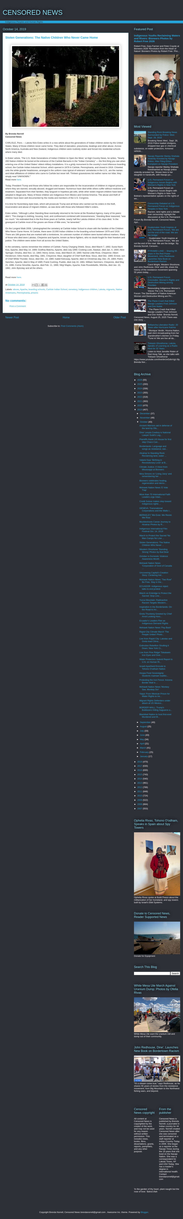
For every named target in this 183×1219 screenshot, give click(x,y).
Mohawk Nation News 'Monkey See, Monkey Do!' (154, 688)
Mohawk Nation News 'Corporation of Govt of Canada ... (155, 566)
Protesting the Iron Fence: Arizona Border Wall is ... (155, 681)
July (142, 731)
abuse (16, 289)
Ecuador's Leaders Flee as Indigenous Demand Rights (153, 622)
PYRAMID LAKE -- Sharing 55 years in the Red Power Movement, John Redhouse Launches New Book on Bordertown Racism (162, 256)
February (144, 752)
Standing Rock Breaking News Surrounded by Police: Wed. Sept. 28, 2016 (162, 135)
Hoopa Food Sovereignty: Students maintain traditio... (153, 674)
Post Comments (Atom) (72, 326)
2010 (140, 795)
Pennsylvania (23, 292)
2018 (140, 761)
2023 (140, 392)
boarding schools (37, 289)
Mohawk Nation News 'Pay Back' (155, 627)
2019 (140, 409)
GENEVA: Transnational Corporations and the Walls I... (155, 509)
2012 (140, 787)
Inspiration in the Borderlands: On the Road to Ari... (155, 608)
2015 (140, 774)
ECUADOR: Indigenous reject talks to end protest (153, 587)
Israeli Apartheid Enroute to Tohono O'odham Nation (152, 667)
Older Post (119, 317)
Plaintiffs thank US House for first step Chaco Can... (155, 440)
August (143, 726)
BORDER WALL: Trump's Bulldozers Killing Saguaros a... (155, 708)
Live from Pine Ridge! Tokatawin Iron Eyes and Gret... (154, 653)
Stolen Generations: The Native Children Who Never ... (154, 543)
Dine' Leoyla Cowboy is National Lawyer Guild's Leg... (154, 433)
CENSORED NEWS (33, 12)
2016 (140, 770)
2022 (140, 397)
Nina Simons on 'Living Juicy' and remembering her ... (155, 475)
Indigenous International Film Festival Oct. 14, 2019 (153, 530)
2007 (140, 808)
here (19, 277)
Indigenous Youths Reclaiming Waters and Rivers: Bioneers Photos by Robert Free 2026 (157, 38)
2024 (140, 388)
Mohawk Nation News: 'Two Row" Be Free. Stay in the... (155, 580)
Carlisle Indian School (56, 289)
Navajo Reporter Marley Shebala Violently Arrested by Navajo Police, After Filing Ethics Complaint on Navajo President (163, 160)
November (145, 417)
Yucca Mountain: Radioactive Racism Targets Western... (153, 601)
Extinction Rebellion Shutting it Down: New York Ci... (154, 646)
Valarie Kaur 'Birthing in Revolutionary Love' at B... (153, 461)
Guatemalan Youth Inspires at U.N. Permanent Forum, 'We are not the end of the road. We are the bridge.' (163, 231)
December (145, 413)
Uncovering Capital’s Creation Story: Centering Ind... (153, 574)
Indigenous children (87, 289)
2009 (140, 800)
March (143, 748)
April (142, 743)
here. (19, 179)
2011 (140, 791)
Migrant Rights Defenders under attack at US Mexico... (154, 702)
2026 (140, 380)
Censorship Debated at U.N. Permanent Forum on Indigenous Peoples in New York (163, 206)
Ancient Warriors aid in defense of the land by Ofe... (155, 427)
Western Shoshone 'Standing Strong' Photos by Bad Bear (154, 550)
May (142, 739)
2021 (140, 401)
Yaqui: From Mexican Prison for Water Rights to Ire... (154, 695)
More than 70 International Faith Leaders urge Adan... (154, 495)
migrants (110, 289)
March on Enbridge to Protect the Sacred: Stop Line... (155, 594)
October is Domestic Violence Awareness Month (153, 557)
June (142, 735)
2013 (140, 783)
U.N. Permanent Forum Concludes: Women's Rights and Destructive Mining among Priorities (163, 281)
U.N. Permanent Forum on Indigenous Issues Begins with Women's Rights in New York (162, 182)
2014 (140, 778)
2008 (140, 804)
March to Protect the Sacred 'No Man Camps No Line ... (154, 536)
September (145, 722)
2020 (140, 405)
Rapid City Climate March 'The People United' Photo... (154, 633)
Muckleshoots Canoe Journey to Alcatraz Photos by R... (154, 523)
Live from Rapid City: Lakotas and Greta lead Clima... (155, 640)
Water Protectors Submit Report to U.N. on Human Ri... (155, 660)
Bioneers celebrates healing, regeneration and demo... (153, 482)
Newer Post (12, 317)
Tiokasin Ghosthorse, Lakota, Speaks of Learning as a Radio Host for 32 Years (162, 346)
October (144, 422)
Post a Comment (18, 306)
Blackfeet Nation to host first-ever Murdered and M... (155, 715)
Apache (23, 289)
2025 (140, 384)
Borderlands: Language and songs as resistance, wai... (153, 447)
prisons (34, 292)
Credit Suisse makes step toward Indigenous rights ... (155, 502)
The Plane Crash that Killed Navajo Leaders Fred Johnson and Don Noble (162, 303)
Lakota (102, 289)
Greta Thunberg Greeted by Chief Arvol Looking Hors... (155, 615)
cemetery (72, 289)
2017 (140, 766)
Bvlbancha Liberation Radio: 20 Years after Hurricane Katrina (163, 326)
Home (66, 317)
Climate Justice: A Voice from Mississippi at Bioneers (153, 468)
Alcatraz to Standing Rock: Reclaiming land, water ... (152, 454)
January (144, 756)
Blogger (144, 1212)
